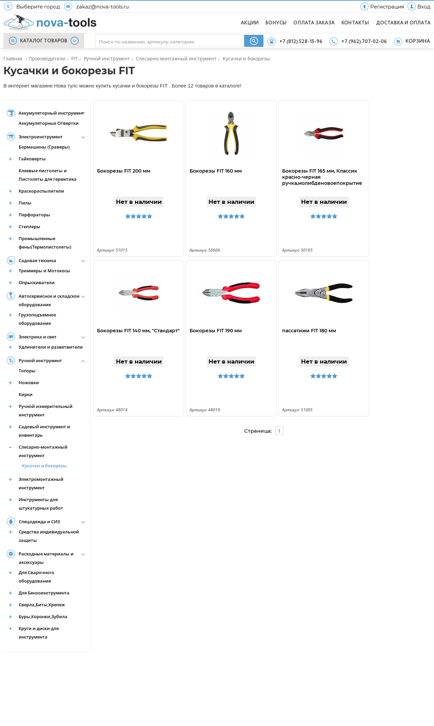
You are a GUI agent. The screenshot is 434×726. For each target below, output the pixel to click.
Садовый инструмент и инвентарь (44, 431)
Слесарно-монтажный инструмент (43, 451)
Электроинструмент (41, 137)
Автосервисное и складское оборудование (49, 300)
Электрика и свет (38, 337)
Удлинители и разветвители (51, 347)
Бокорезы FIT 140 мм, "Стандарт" (138, 331)
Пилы (25, 203)
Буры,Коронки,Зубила (43, 616)
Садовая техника (37, 260)
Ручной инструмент (40, 360)
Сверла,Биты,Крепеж (42, 605)
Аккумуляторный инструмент (51, 113)
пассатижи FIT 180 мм (309, 331)
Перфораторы (34, 215)
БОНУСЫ (276, 23)
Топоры (27, 371)
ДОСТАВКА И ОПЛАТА (403, 23)
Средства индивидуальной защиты (49, 536)
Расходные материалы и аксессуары (46, 558)
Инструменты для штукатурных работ (41, 503)
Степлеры (29, 226)
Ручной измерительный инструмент (46, 410)
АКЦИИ (250, 23)
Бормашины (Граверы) (44, 147)
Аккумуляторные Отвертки (49, 123)
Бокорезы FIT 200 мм (123, 171)
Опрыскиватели (37, 282)
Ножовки (29, 382)
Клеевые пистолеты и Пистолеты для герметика (48, 175)
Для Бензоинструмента (44, 593)
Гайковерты (32, 159)
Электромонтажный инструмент (41, 483)
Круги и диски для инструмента (39, 632)
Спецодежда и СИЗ (39, 521)
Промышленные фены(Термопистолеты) (45, 242)
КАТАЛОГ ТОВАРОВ (43, 41)
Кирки (26, 394)
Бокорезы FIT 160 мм (216, 171)
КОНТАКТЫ (355, 23)
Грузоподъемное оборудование (37, 319)
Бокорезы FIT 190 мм (216, 331)
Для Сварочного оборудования (36, 576)
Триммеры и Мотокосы (44, 271)
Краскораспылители (41, 191)
